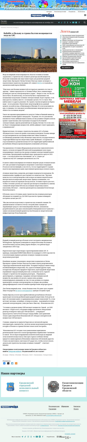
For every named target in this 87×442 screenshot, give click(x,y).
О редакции (52, 409)
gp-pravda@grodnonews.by (54, 415)
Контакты (81, 11)
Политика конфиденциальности (65, 421)
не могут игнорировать (24, 291)
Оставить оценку (70, 434)
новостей (69, 32)
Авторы (49, 11)
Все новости (66, 67)
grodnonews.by (44, 425)
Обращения (65, 406)
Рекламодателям (60, 11)
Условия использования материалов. (69, 425)
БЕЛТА (39, 83)
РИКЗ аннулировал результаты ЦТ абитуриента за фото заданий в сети (73, 46)
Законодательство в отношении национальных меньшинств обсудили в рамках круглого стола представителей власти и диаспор (73, 52)
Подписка (72, 11)
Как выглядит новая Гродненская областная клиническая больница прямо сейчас (73, 37)
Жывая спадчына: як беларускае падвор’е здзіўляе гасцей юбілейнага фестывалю (72, 42)
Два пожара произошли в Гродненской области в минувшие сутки (73, 62)
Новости (9, 27)
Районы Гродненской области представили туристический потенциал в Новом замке (72, 58)
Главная (3, 27)
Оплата (76, 409)
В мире (15, 27)
